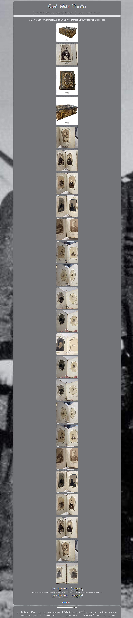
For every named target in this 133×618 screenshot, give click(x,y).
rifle (41, 615)
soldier (104, 611)
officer (39, 612)
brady (18, 613)
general (29, 615)
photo (66, 612)
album (75, 615)
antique (113, 612)
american (74, 612)
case (113, 615)
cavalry (59, 615)
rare (96, 612)
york (91, 612)
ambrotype (47, 612)
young (109, 616)
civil (81, 611)
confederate (50, 615)
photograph (88, 615)
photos (69, 615)
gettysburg (56, 612)
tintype (25, 611)
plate (36, 615)
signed (63, 616)
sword (80, 615)
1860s (33, 612)
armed (21, 615)
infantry (104, 615)
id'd (87, 612)
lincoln (98, 615)
